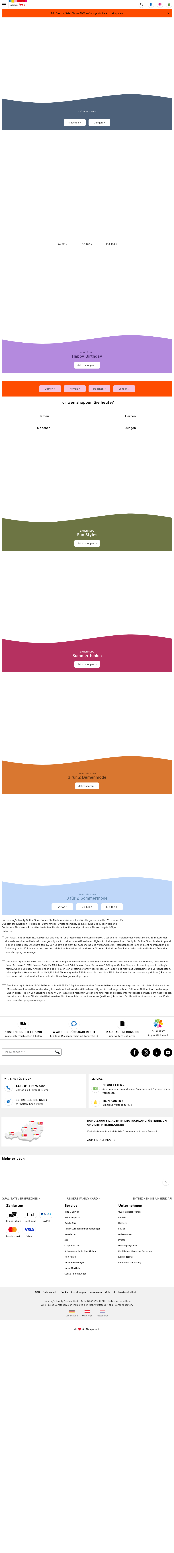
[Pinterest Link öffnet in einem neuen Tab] (157, 1267)
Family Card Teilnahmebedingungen (82, 1443)
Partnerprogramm (127, 1460)
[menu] (4, 4)
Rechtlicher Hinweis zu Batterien (135, 1465)
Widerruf (110, 1506)
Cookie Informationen (75, 1488)
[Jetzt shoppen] (87, 325)
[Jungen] (130, 605)
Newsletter (70, 1449)
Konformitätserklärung (129, 1477)
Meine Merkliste (72, 1482)
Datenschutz (50, 1506)
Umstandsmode (67, 1138)
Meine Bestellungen (74, 1477)
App (66, 1454)
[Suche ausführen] (57, 1266)
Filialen (122, 1443)
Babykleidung (85, 1138)
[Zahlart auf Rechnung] (30, 1431)
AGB (37, 1506)
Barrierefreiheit (127, 1506)
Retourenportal (72, 1432)
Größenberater (72, 1460)
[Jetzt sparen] (87, 949)
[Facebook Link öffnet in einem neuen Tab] (134, 1267)
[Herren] (130, 526)
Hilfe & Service (71, 1426)
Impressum (95, 1506)
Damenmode (49, 1138)
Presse (121, 1454)
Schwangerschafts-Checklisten (80, 1465)
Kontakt (122, 1432)
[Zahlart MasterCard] (13, 1446)
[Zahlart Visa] (29, 1446)
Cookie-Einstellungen (73, 1506)
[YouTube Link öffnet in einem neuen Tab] (168, 1267)
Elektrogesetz (125, 1471)
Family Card (70, 1437)
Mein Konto (70, 1471)
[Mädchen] (44, 605)
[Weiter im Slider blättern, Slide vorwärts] (165, 1396)
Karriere (122, 1437)
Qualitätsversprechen (129, 1426)
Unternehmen (125, 1449)
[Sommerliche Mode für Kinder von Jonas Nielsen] (87, 64)
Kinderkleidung (108, 1138)
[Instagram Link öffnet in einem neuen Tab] (146, 1267)
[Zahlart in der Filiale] (13, 1431)
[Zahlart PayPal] (46, 1431)
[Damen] (44, 526)
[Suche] (28, 1266)
